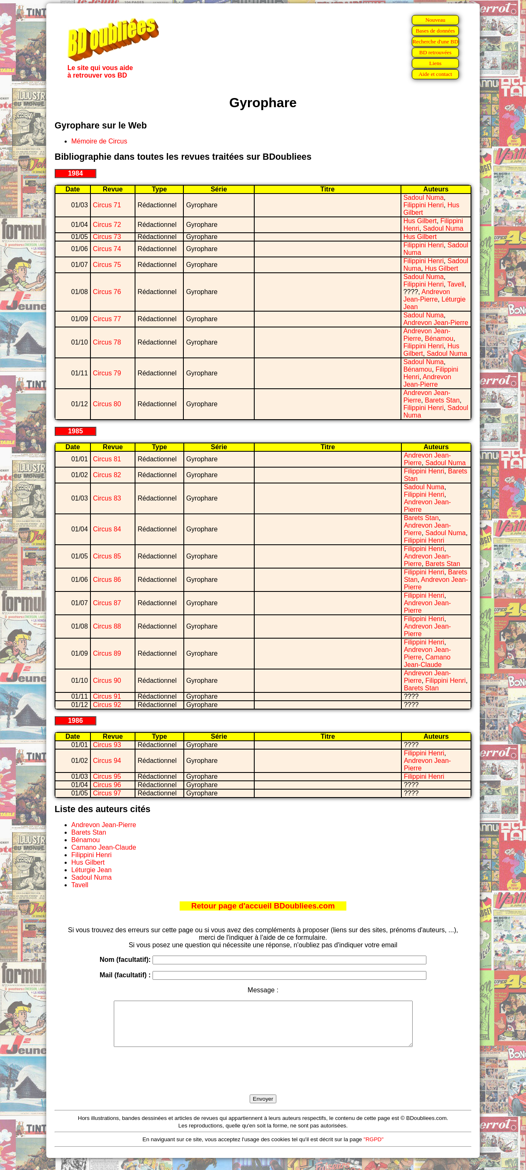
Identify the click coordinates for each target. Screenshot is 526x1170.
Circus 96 (107, 784)
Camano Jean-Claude (427, 661)
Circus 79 (107, 373)
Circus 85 (107, 556)
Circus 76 (107, 291)
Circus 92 (107, 704)
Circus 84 (107, 529)
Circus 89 (107, 653)
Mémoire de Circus (99, 141)
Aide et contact (435, 74)
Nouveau (435, 20)
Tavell (455, 284)
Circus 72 (107, 224)
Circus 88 (107, 626)
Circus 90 (107, 680)
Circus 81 (107, 459)
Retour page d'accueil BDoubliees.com (263, 905)
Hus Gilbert (420, 220)
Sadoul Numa (423, 197)
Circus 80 (107, 404)
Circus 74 (107, 248)
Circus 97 (107, 793)
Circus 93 (107, 744)
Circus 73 (107, 236)
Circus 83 (107, 498)
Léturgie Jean (91, 869)
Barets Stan (442, 400)
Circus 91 (107, 696)
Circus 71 (107, 205)
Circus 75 (107, 264)
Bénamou (439, 338)
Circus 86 (107, 579)
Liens (435, 63)
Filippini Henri (423, 205)
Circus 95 (107, 776)
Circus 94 (107, 760)
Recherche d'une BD (435, 41)
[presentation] (263, 1080)
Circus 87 (107, 602)
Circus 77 (107, 318)
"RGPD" (373, 1148)
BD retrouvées (435, 52)
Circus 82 (107, 474)
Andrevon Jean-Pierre (426, 295)
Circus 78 (107, 342)
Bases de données (435, 31)
